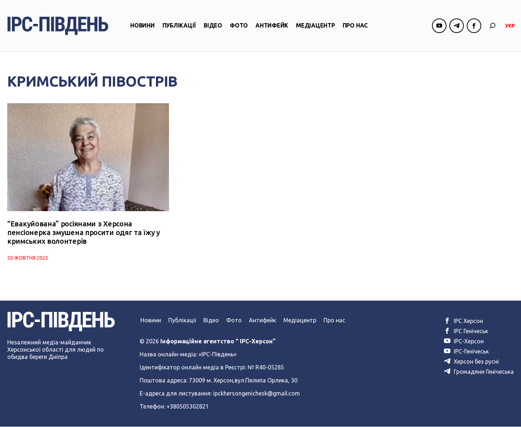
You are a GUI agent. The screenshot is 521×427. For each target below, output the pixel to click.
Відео (213, 26)
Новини (142, 26)
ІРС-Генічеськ (466, 351)
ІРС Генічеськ (466, 331)
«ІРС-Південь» (218, 354)
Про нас (355, 26)
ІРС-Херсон (464, 341)
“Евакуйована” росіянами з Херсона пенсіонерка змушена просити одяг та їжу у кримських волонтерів (83, 233)
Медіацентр (315, 26)
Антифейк (271, 26)
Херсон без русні (471, 362)
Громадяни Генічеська (479, 372)
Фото (239, 26)
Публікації (179, 26)
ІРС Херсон (463, 321)
